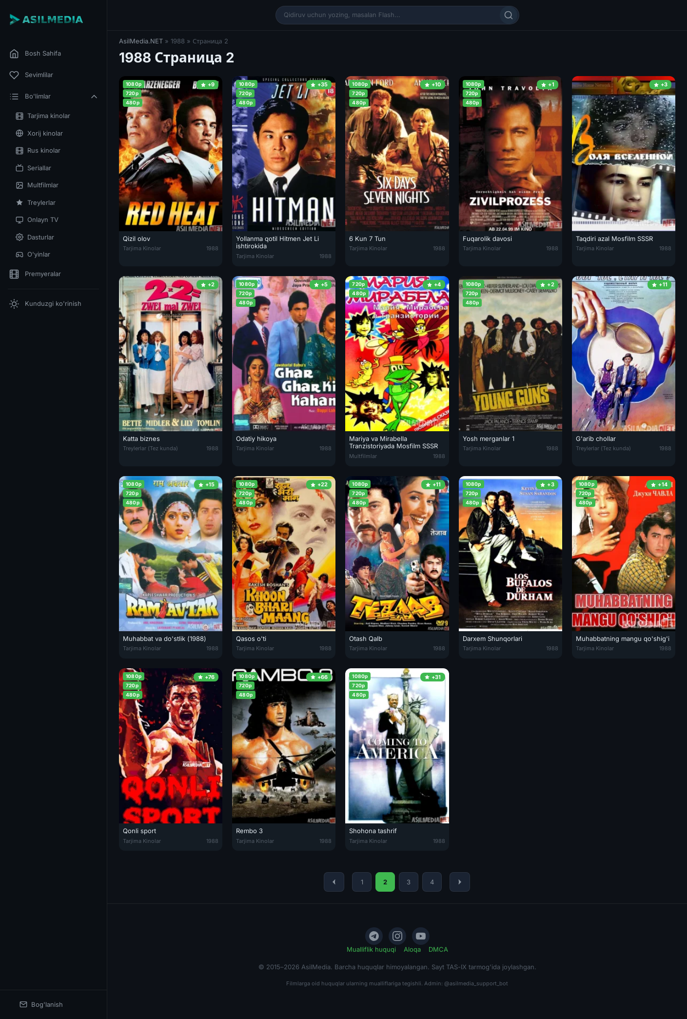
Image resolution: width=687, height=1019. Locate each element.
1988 (212, 248)
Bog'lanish (41, 1004)
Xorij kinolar (39, 133)
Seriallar (33, 168)
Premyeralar (35, 274)
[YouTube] (421, 936)
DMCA (438, 949)
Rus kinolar (38, 150)
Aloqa (412, 949)
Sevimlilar (31, 75)
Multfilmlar (37, 185)
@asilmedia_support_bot (476, 983)
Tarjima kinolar (43, 116)
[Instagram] (397, 936)
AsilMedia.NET (141, 41)
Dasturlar (35, 237)
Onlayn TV (37, 220)
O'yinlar (33, 254)
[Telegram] (374, 936)
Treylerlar (36, 203)
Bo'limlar (54, 96)
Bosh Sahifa (35, 54)
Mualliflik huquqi (371, 949)
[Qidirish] (508, 15)
